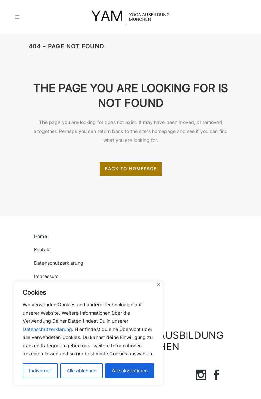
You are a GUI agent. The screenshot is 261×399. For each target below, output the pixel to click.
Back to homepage (131, 168)
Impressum (46, 276)
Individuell (40, 370)
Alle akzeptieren (130, 370)
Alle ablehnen (82, 370)
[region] (88, 333)
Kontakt (42, 249)
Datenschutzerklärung (47, 329)
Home (40, 236)
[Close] (158, 284)
